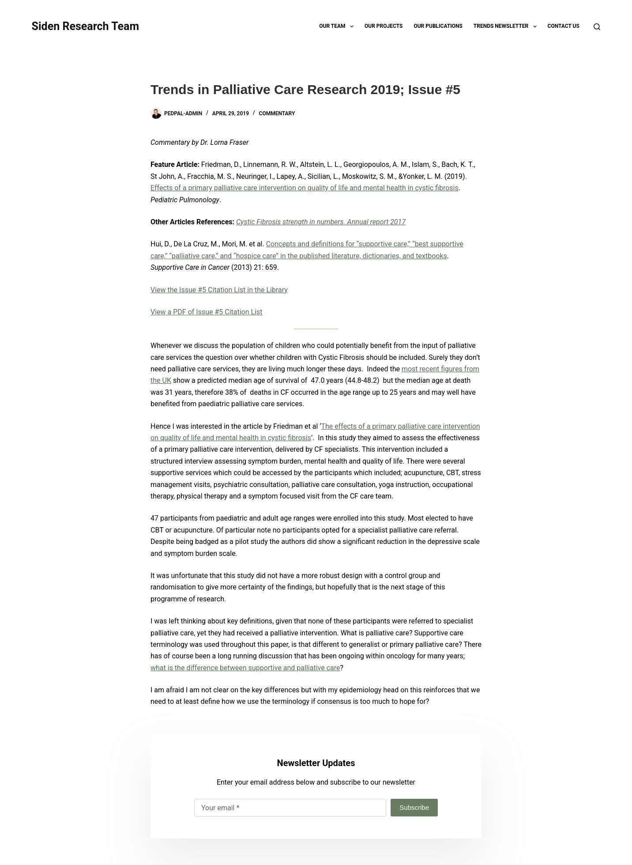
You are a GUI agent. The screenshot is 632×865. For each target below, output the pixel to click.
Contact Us (563, 26)
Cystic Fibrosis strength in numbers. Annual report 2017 (321, 222)
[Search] (597, 26)
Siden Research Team (85, 26)
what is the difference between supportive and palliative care (245, 668)
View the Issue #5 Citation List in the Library (219, 290)
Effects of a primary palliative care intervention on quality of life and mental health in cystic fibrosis (304, 188)
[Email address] (290, 807)
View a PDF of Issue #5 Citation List (206, 312)
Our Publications (438, 26)
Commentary (277, 113)
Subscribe (414, 807)
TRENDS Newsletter (507, 26)
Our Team (338, 26)
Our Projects (384, 26)
